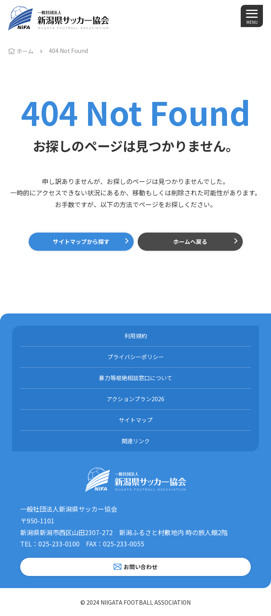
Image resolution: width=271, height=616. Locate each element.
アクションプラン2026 (135, 399)
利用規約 (135, 336)
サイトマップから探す (81, 241)
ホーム (25, 51)
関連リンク (136, 441)
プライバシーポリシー (135, 357)
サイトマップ (136, 420)
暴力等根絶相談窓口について (135, 378)
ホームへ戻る (190, 241)
